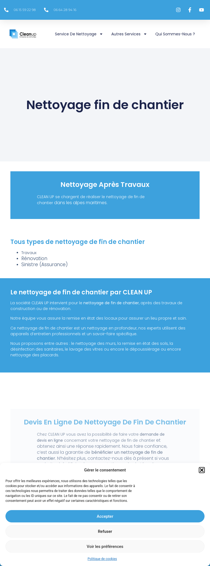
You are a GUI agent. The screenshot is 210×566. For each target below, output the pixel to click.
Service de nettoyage (79, 34)
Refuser (105, 531)
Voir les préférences (105, 546)
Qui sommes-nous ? (175, 34)
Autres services (129, 34)
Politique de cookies (102, 559)
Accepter (105, 516)
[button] (202, 470)
